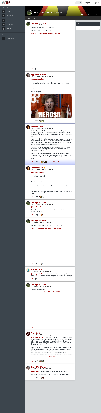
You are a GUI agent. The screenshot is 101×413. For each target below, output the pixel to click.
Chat (88, 14)
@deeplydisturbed (37, 79)
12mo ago (34, 76)
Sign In (96, 3)
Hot (29, 18)
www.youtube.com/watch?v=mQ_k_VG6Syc (46, 292)
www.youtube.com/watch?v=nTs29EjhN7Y (46, 33)
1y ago (33, 222)
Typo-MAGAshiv (38, 74)
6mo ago (33, 25)
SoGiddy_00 (36, 269)
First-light (35, 333)
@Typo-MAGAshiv (37, 337)
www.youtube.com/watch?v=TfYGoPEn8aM (46, 228)
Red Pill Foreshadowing (43, 12)
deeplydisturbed (38, 23)
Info (95, 14)
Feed (81, 14)
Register (88, 3)
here (36, 89)
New (35, 18)
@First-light (35, 371)
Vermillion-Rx (37, 126)
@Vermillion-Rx (36, 207)
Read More (52, 357)
